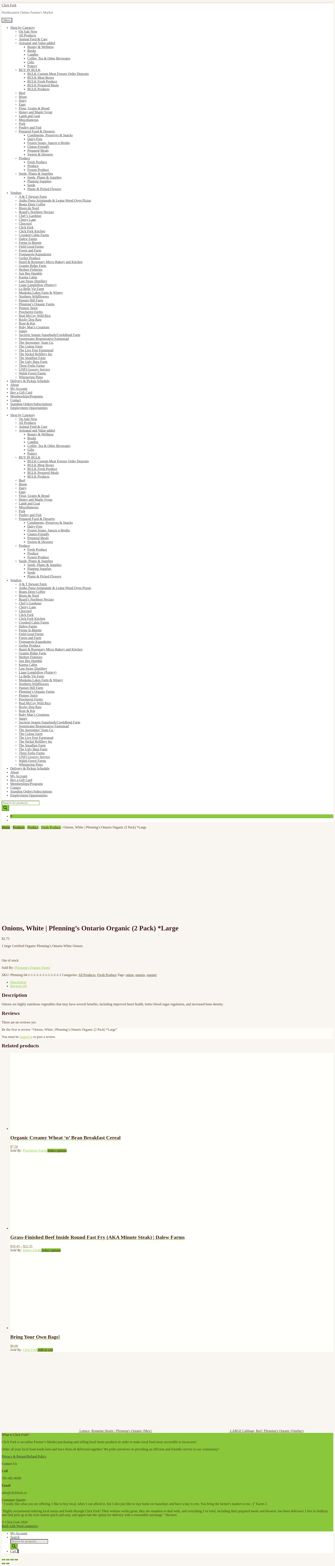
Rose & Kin (27, 323)
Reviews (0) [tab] (18, 986)
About (14, 385)
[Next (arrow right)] (7, 1563)
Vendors (15, 193)
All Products (27, 35)
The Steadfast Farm (32, 358)
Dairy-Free (34, 139)
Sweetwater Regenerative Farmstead (44, 339)
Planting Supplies (39, 181)
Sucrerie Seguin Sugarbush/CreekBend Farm (49, 335)
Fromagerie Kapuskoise (35, 254)
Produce (24, 158)
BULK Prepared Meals (43, 85)
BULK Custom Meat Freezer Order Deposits (58, 74)
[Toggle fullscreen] (7, 1559)
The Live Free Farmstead (36, 350)
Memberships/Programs (26, 396)
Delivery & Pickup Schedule (30, 381)
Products (19, 827)
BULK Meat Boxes (40, 77)
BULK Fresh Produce (42, 81)
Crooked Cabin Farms (34, 235)
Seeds (31, 185)
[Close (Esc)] (16, 1559)
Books (31, 50)
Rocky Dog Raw (30, 319)
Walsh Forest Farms (32, 373)
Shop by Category (22, 27)
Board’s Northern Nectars (36, 212)
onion (130, 975)
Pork (22, 123)
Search (15, 1537)
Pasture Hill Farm (31, 300)
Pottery (32, 66)
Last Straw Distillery (33, 281)
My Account (18, 388)
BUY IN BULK (30, 70)
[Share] (12, 1559)
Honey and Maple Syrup (35, 112)
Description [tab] (18, 982)
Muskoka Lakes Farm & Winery (41, 292)
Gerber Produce (29, 258)
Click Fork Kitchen (32, 231)
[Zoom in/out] (3, 1559)
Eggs (22, 104)
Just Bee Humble (30, 273)
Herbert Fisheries (31, 269)
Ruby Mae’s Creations (34, 327)
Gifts (30, 62)
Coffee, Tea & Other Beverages (48, 58)
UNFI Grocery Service (34, 369)
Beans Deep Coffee (32, 204)
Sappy (23, 331)
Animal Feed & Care (33, 39)
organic (152, 975)
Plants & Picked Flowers (44, 189)
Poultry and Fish (30, 127)
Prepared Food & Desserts (37, 131)
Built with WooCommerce (20, 1526)
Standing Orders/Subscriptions (31, 404)
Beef (22, 93)
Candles (32, 54)
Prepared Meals (38, 150)
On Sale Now (28, 31)
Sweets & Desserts (40, 154)
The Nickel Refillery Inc (35, 354)
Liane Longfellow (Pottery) (37, 285)
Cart (14, 1551)
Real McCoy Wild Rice (35, 315)
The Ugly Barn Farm (33, 362)
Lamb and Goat (29, 116)
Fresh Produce (37, 162)
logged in (26, 1037)
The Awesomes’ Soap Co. (36, 342)
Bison (23, 97)
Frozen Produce (38, 170)
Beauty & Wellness (40, 47)
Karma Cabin (28, 277)
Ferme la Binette (30, 243)
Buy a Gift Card (21, 392)
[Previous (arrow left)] (3, 1563)
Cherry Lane (27, 219)
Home (6, 827)
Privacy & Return (14, 1456)
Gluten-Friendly (38, 146)
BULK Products (38, 89)
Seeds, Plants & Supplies (36, 173)
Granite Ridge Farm (32, 266)
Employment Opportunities (29, 408)
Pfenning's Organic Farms (32, 967)
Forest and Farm (30, 250)
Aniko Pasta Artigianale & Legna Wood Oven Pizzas (55, 200)
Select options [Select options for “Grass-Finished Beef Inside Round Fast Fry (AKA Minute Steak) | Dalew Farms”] (51, 1250)
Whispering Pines (31, 377)
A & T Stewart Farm (33, 196)
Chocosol (25, 223)
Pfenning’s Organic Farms (37, 304)
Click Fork (9, 5)
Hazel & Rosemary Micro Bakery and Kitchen (50, 262)
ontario (140, 975)
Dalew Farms (28, 239)
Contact (15, 400)
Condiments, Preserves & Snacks (50, 135)
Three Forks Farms (32, 365)
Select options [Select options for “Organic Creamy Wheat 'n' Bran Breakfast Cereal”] (57, 1150)
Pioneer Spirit (28, 308)
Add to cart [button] (45, 1350)
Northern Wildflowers (34, 296)
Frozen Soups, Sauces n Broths (48, 143)
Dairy (22, 100)
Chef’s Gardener (30, 216)
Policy (41, 1456)
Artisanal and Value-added (37, 43)
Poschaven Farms (31, 312)
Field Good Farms (31, 246)
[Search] (5, 808)
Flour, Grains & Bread (34, 108)
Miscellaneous (28, 120)
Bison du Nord (29, 208)
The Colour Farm (31, 346)
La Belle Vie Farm (31, 289)
